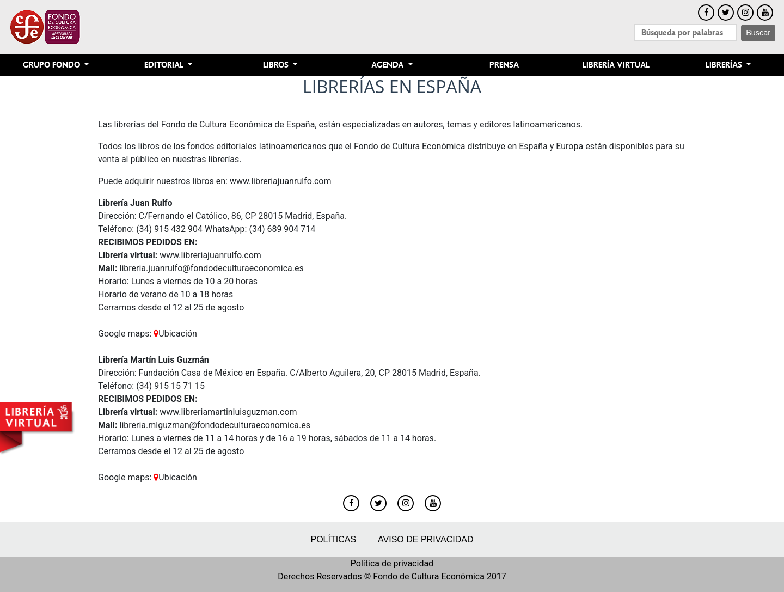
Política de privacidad (392, 563)
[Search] (685, 32)
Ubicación (175, 333)
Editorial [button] (165, 65)
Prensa (504, 65)
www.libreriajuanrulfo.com (281, 181)
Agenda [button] (388, 65)
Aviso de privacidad (425, 539)
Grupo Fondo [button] (52, 65)
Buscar (758, 32)
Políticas (333, 539)
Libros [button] (277, 65)
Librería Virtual (616, 65)
